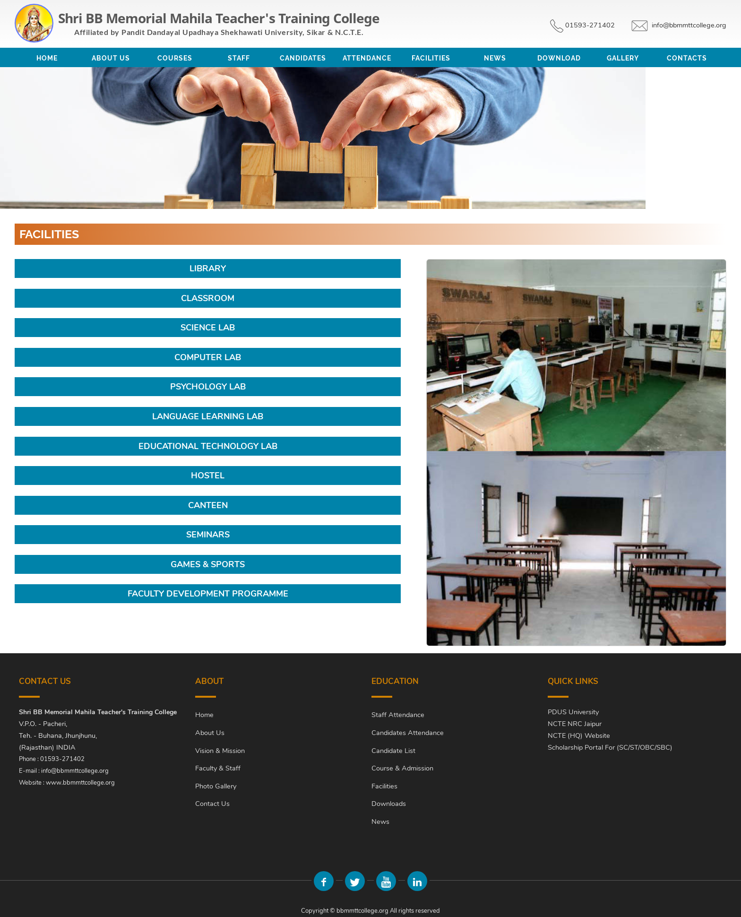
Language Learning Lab (207, 416)
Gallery (623, 58)
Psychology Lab (208, 386)
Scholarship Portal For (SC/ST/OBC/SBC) (610, 747)
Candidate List (393, 750)
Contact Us (212, 803)
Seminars (208, 534)
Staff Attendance (397, 714)
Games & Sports (208, 564)
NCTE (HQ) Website (579, 735)
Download (559, 58)
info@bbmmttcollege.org (689, 25)
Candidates (303, 58)
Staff (239, 58)
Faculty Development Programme (208, 593)
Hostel (207, 475)
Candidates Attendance (407, 732)
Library (208, 268)
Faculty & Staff (218, 768)
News (495, 58)
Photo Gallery (215, 786)
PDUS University (573, 712)
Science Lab (208, 327)
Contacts (687, 58)
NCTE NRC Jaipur (575, 723)
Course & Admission (402, 768)
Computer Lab (207, 357)
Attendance (367, 58)
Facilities (431, 58)
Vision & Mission (220, 750)
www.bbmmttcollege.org (80, 783)
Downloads (388, 803)
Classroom (207, 298)
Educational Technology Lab (207, 446)
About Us (111, 58)
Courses (174, 58)
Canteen (208, 505)
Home (47, 58)
